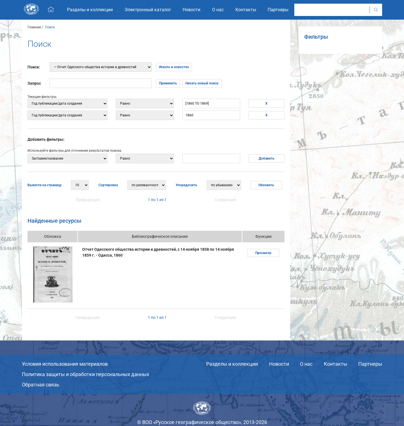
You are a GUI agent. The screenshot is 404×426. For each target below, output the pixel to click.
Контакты (335, 364)
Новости (279, 364)
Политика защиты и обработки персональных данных (85, 374)
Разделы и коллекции (232, 364)
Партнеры (370, 364)
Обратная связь (40, 385)
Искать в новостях (174, 67)
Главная (34, 27)
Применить (168, 83)
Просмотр (263, 253)
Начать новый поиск (202, 83)
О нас (306, 364)
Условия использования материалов (65, 364)
